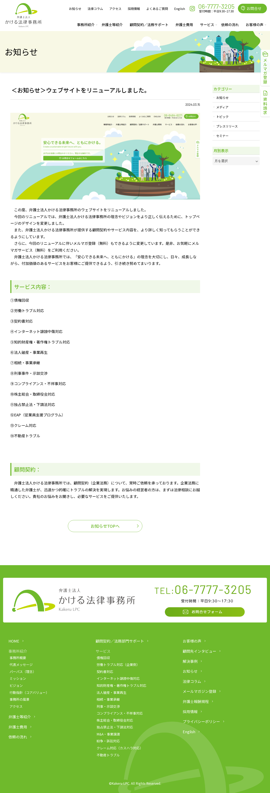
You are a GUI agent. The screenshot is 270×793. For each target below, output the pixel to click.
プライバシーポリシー (201, 721)
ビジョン (16, 685)
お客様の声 (192, 641)
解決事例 (190, 661)
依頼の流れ (230, 24)
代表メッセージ (21, 664)
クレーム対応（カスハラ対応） (120, 747)
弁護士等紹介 (112, 24)
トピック (222, 116)
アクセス (115, 8)
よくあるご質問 (157, 8)
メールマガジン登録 (199, 691)
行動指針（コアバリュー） (29, 692)
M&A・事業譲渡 (108, 734)
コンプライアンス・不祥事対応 (120, 713)
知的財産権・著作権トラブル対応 (121, 685)
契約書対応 (105, 671)
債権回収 (103, 657)
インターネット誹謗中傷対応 (118, 678)
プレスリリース (227, 126)
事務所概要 (18, 657)
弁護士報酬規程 (196, 701)
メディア (222, 107)
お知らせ (75, 8)
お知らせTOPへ (105, 526)
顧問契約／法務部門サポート (120, 641)
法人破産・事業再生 (111, 692)
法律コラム (95, 8)
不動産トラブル (108, 754)
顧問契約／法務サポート (149, 24)
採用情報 (134, 8)
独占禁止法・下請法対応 (115, 727)
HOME (13, 641)
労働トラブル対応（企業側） (118, 664)
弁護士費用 (184, 24)
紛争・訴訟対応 (108, 740)
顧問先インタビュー (199, 651)
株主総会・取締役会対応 (115, 720)
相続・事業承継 (108, 699)
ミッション (18, 678)
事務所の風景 (19, 699)
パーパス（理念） (23, 671)
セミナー (222, 135)
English (179, 8)
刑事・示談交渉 (108, 706)
